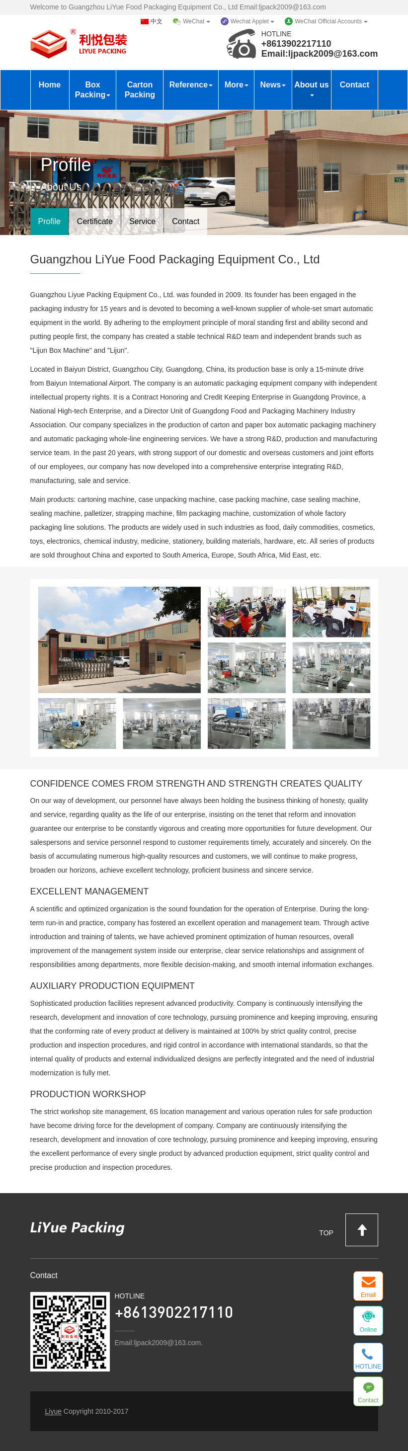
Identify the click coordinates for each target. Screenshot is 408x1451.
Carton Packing (140, 90)
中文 (157, 21)
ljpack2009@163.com (333, 54)
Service (142, 221)
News (273, 85)
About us (311, 88)
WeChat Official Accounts (331, 21)
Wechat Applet (253, 21)
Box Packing (92, 90)
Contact (355, 85)
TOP (348, 1229)
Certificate (95, 221)
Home (50, 85)
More (236, 85)
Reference (191, 85)
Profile (49, 221)
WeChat (196, 21)
